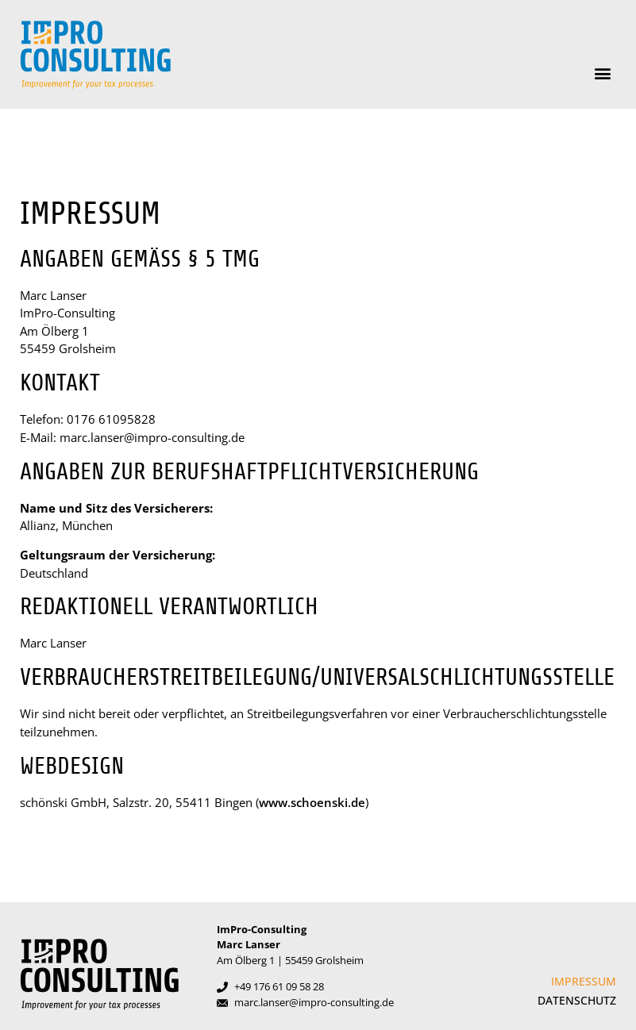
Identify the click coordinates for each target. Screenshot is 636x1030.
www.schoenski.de (312, 802)
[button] (603, 73)
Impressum (583, 981)
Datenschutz (577, 1000)
